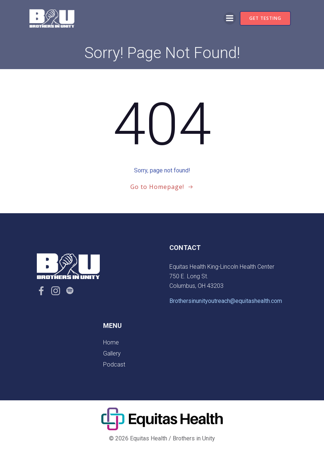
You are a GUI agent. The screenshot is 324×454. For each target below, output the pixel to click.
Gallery (112, 353)
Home (111, 342)
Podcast (114, 364)
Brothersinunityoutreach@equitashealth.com (225, 300)
